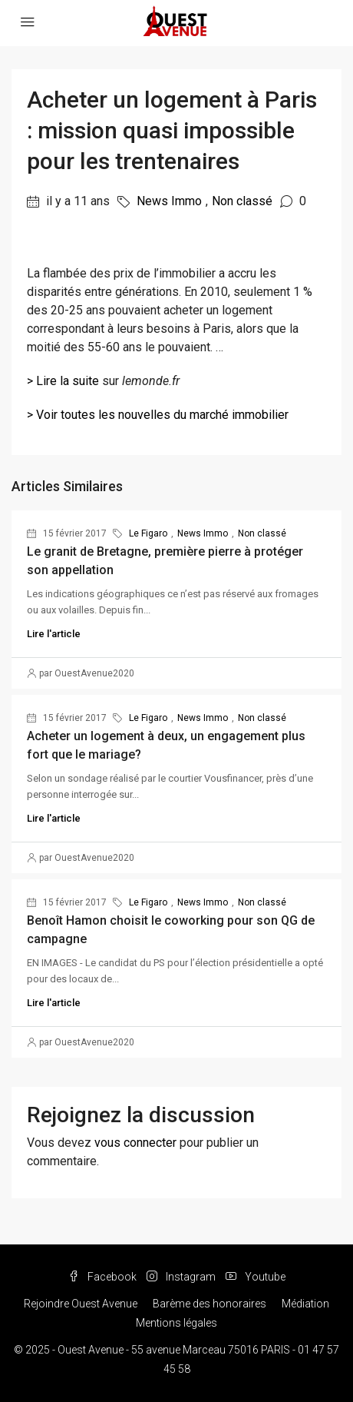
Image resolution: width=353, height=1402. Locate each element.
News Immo (169, 201)
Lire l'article (54, 634)
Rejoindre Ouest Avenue (80, 1303)
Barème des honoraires (209, 1303)
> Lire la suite (63, 381)
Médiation (305, 1303)
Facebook (102, 1277)
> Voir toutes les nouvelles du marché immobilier (158, 414)
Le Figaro (148, 533)
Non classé (242, 201)
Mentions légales (176, 1323)
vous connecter (135, 1142)
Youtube (255, 1277)
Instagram (181, 1277)
